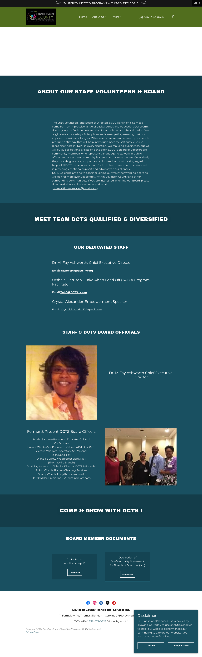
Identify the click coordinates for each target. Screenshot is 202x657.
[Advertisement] (101, 51)
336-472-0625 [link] (97, 621)
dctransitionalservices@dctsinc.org (75, 188)
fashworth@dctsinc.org (77, 270)
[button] (100, 17)
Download (74, 572)
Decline (151, 645)
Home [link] (83, 16)
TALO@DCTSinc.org (73, 292)
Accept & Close (181, 645)
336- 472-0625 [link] (154, 17)
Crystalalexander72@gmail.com (81, 309)
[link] (41, 16)
